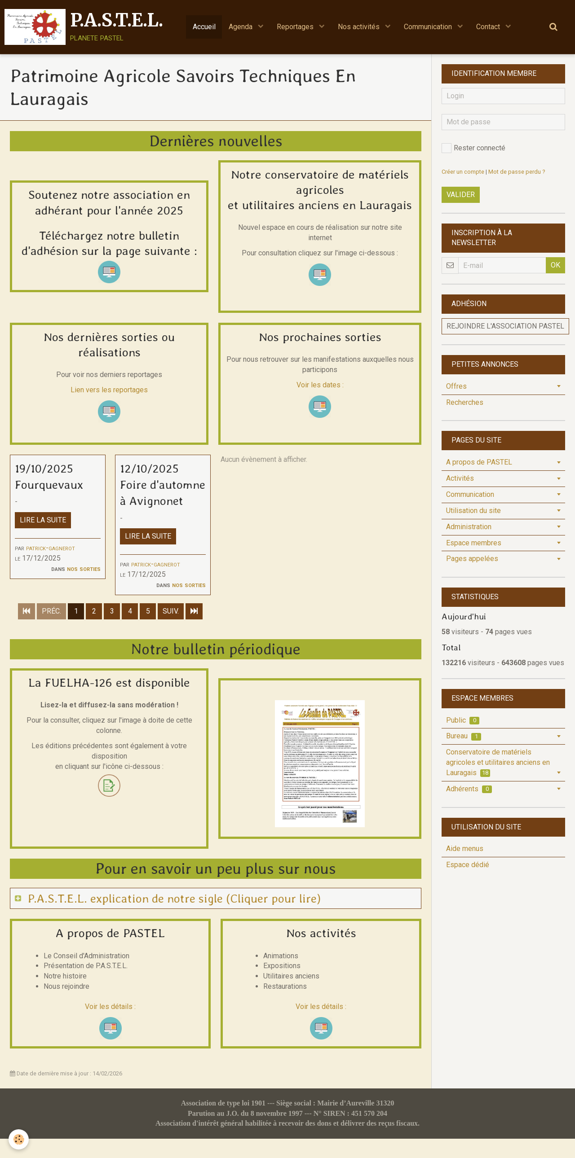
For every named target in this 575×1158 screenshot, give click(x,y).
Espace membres (473, 543)
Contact (490, 26)
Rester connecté (473, 148)
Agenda (241, 26)
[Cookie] (19, 1139)
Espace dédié (467, 864)
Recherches (464, 402)
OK (555, 265)
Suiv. (171, 630)
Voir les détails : (110, 1025)
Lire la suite (43, 520)
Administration (468, 526)
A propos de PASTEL (479, 462)
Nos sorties (84, 569)
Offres (456, 386)
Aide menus (464, 848)
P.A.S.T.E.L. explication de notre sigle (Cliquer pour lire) (176, 916)
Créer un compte (463, 171)
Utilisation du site (473, 510)
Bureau (463, 736)
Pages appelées (472, 558)
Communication (430, 26)
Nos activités (360, 26)
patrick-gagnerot (50, 548)
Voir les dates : (320, 385)
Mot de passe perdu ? (516, 171)
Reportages (296, 26)
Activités (460, 478)
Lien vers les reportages (109, 390)
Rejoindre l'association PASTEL (505, 326)
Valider (461, 194)
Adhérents (469, 789)
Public (462, 720)
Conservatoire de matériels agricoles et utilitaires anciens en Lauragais (498, 762)
